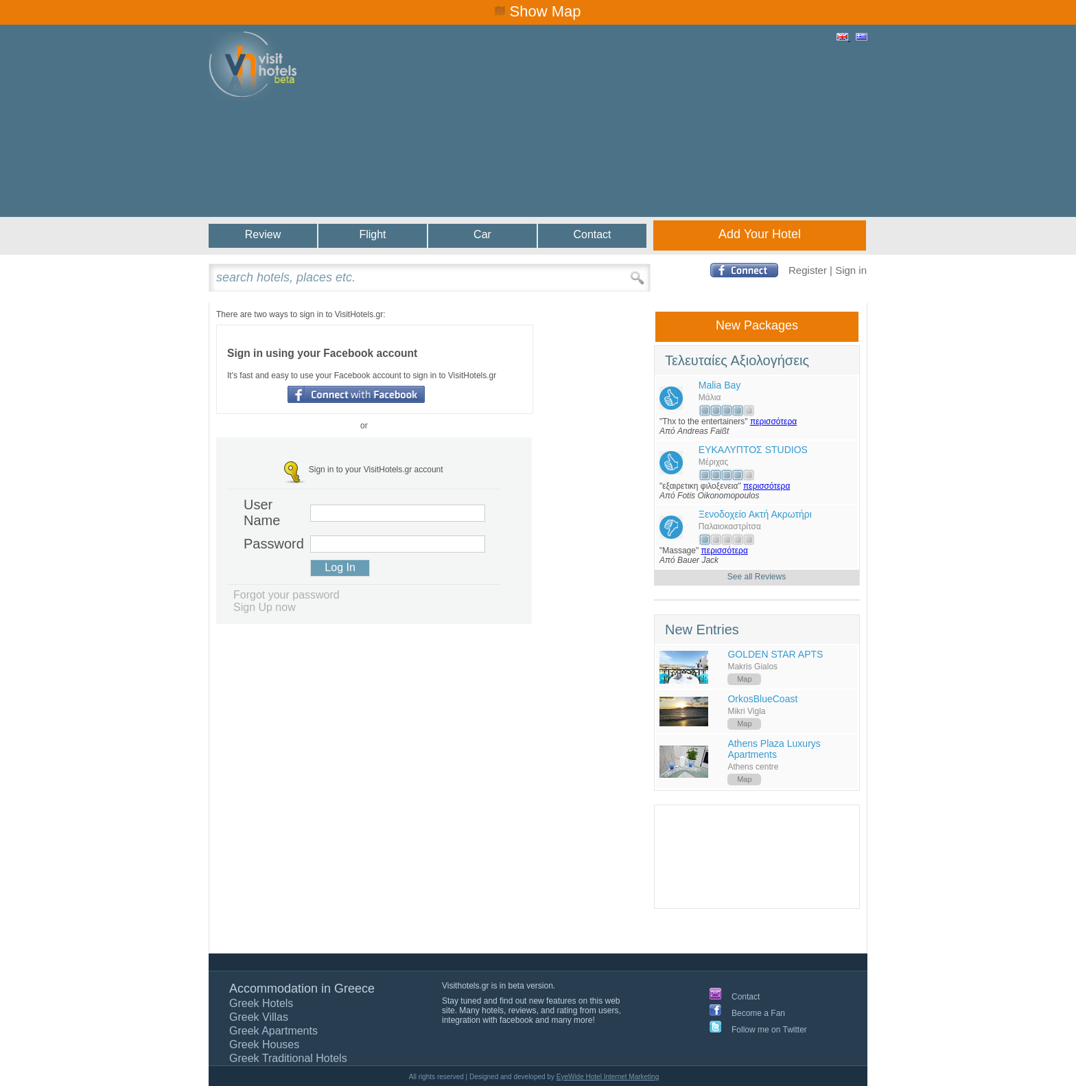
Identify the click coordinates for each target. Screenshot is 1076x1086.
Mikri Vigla (746, 711)
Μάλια (710, 397)
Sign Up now (264, 607)
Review (263, 234)
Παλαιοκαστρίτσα (730, 526)
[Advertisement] (617, 139)
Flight (372, 234)
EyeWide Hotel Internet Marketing (608, 1077)
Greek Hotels (261, 1003)
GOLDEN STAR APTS (775, 654)
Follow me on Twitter (769, 1030)
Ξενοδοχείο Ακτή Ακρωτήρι (755, 514)
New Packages (757, 325)
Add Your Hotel (759, 234)
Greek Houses (264, 1044)
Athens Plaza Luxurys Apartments (773, 749)
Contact (592, 234)
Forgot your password (286, 595)
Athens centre (752, 767)
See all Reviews (756, 576)
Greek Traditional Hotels (288, 1058)
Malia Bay (719, 385)
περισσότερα (773, 421)
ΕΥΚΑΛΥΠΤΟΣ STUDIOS (753, 449)
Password (271, 543)
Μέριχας (714, 462)
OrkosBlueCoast (762, 698)
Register (807, 270)
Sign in (851, 270)
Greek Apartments (273, 1031)
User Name (262, 512)
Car (482, 234)
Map (744, 679)
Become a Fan (758, 1013)
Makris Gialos (752, 666)
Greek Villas (258, 1017)
